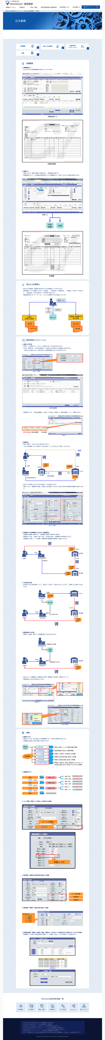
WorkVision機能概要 (29, 10)
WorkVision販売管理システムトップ (14, 10)
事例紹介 (22, 7)
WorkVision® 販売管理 (19, 3)
